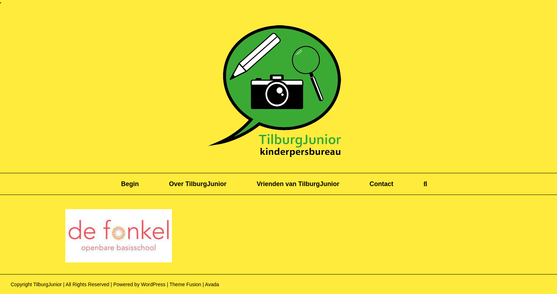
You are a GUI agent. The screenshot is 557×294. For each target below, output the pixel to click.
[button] (425, 184)
